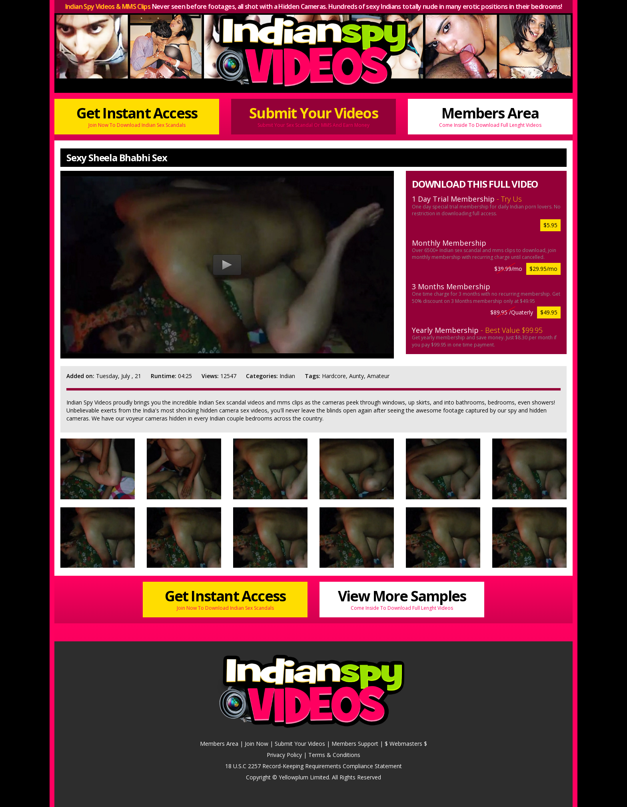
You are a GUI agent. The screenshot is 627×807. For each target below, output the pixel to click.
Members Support (354, 743)
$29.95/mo (543, 268)
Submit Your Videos (313, 115)
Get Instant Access (136, 115)
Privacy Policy (284, 755)
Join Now (256, 743)
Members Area (490, 115)
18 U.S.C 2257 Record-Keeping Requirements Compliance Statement (313, 766)
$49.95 (548, 312)
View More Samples (401, 598)
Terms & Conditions (334, 755)
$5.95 (550, 225)
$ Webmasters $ (406, 743)
